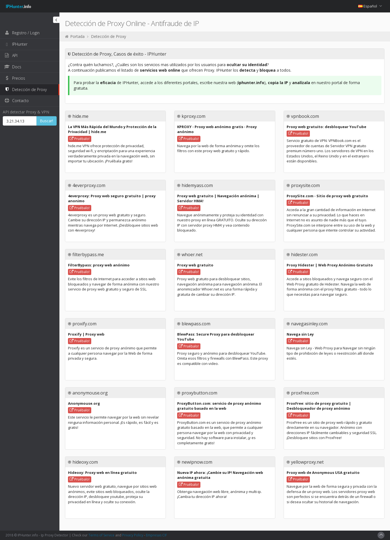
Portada (77, 36)
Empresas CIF (156, 535)
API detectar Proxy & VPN (26, 112)
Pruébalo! (80, 138)
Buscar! (46, 120)
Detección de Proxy (108, 36)
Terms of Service (101, 535)
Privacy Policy (132, 535)
